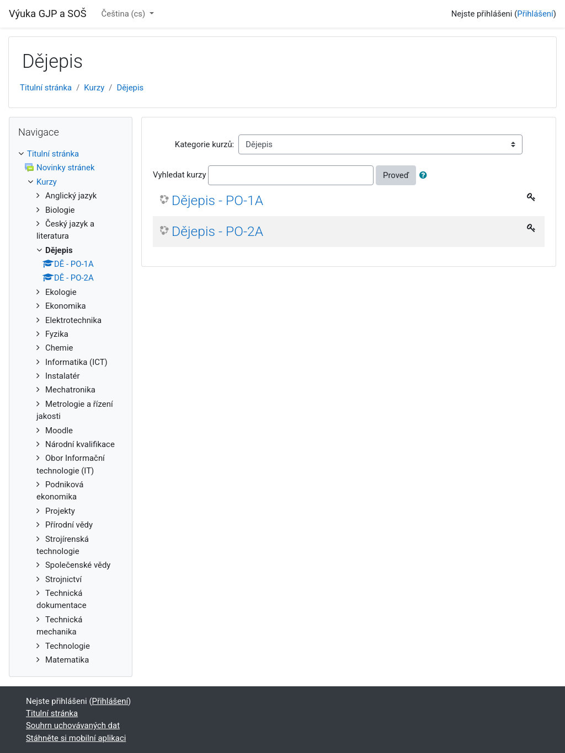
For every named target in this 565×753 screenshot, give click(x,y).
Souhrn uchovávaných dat (73, 725)
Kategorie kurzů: (204, 144)
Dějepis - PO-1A (217, 200)
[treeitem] (70, 154)
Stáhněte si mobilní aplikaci (76, 738)
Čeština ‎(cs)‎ (124, 14)
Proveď (396, 175)
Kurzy (94, 88)
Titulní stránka (46, 88)
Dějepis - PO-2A (217, 231)
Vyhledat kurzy (179, 175)
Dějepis (129, 88)
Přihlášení (535, 14)
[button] (425, 175)
